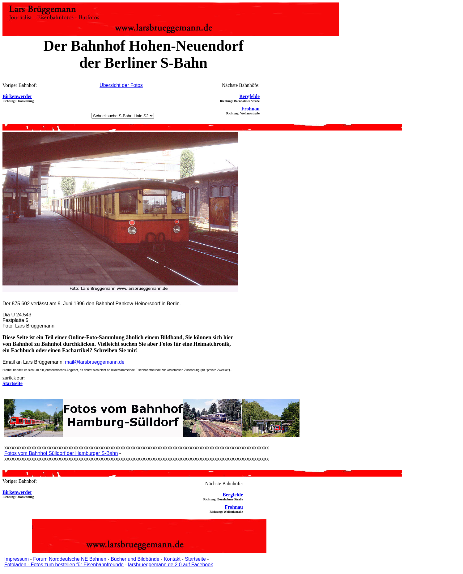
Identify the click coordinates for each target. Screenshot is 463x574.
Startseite (195, 559)
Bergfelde (249, 96)
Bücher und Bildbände (135, 559)
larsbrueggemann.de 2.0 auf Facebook (170, 564)
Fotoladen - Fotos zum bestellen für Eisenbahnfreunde (64, 564)
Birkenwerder (17, 96)
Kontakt (172, 559)
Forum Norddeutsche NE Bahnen (69, 559)
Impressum (16, 559)
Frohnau (250, 108)
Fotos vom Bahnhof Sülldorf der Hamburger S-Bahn (61, 453)
